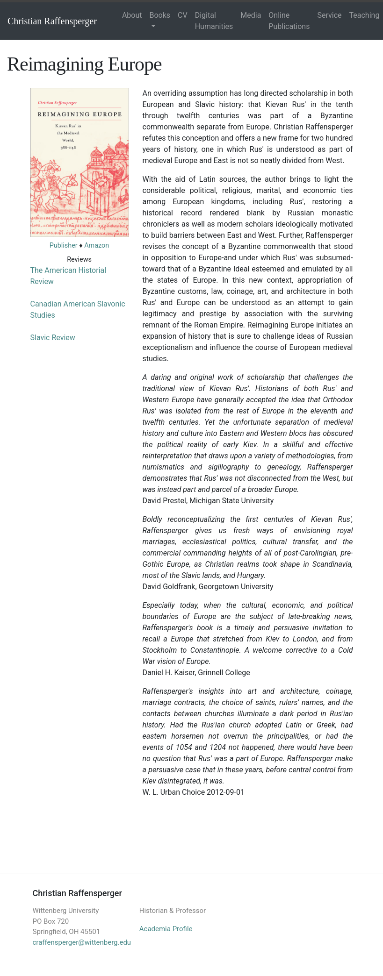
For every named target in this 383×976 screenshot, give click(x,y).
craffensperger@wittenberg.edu (82, 942)
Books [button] (160, 15)
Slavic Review (52, 337)
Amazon (96, 245)
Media (250, 15)
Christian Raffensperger (52, 21)
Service (329, 15)
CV (183, 15)
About (132, 15)
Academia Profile (166, 929)
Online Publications (289, 21)
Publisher (64, 245)
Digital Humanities (214, 21)
